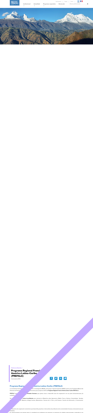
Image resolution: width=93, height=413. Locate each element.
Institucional (26, 5)
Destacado (62, 4)
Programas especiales (49, 5)
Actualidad (37, 5)
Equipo (65, 1)
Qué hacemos (58, 1)
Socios (72, 1)
